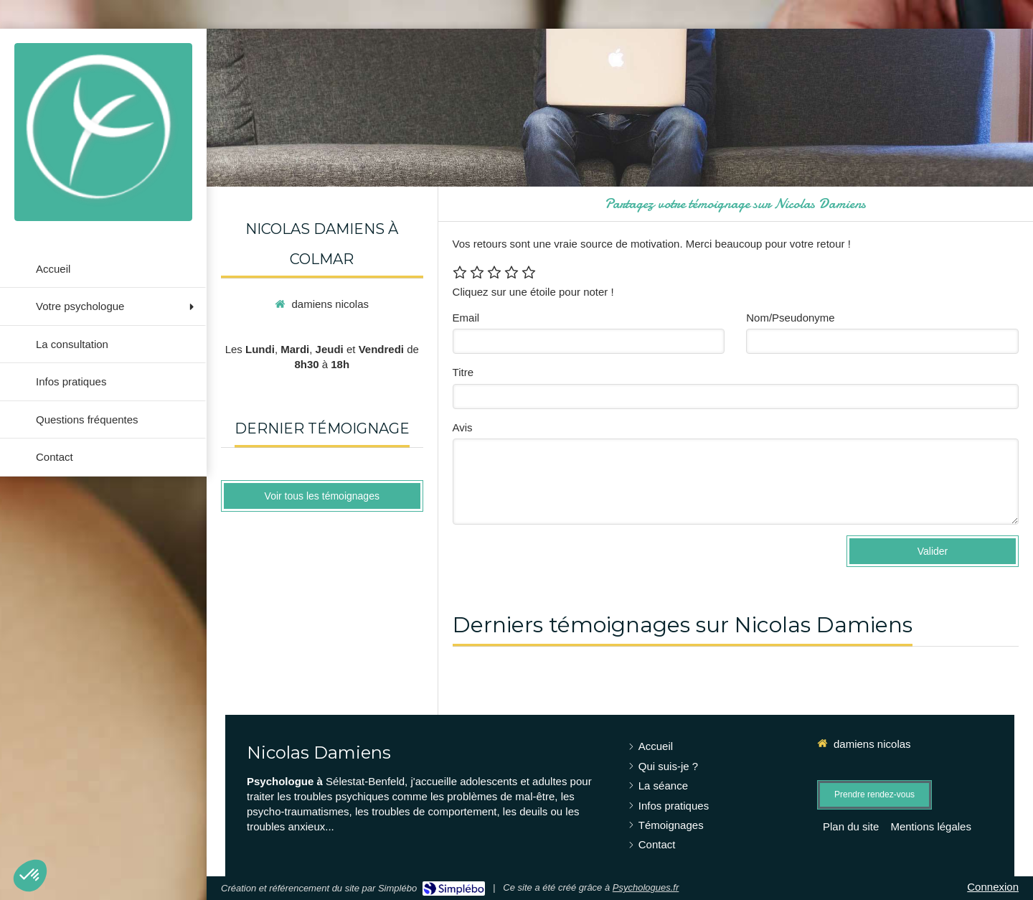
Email (466, 317)
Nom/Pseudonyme (790, 317)
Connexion (993, 887)
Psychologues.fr (646, 887)
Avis (463, 427)
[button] (30, 875)
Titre (463, 372)
